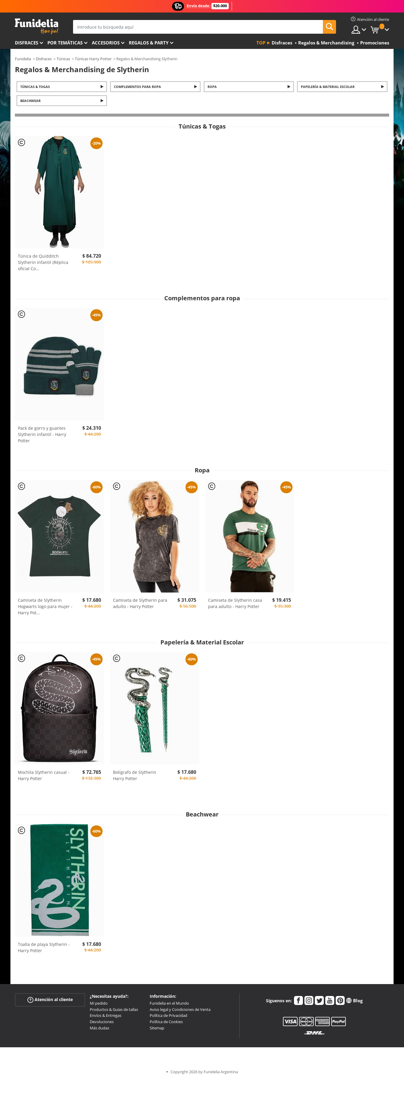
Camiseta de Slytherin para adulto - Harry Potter (140, 603)
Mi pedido (99, 1003)
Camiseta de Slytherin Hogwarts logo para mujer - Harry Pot (45, 606)
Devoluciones (102, 1021)
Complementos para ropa (137, 86)
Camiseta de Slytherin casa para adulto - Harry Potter (235, 603)
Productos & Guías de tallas (114, 1009)
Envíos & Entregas (105, 1015)
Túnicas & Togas (35, 86)
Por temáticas (65, 43)
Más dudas (99, 1028)
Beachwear (30, 100)
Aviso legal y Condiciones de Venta (180, 1009)
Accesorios (106, 43)
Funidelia (23, 58)
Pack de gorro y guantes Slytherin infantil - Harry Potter (42, 434)
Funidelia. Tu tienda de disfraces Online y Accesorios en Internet (36, 26)
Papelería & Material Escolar (328, 86)
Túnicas (63, 58)
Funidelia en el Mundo (169, 1003)
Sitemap (157, 1028)
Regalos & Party (148, 43)
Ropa (212, 86)
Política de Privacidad (168, 1015)
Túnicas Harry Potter (93, 58)
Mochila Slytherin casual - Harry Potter (43, 775)
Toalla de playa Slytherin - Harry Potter (44, 947)
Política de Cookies (166, 1021)
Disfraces (26, 43)
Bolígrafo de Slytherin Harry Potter (134, 775)
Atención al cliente (50, 1000)
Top (260, 43)
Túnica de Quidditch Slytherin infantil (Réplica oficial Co (43, 262)
